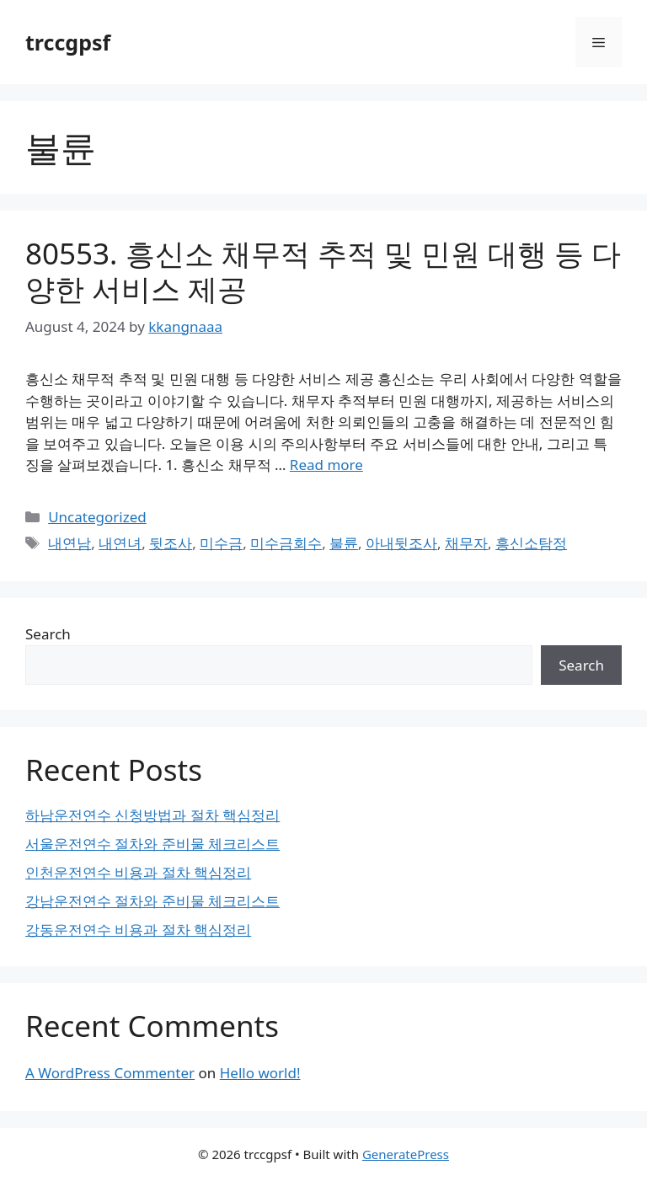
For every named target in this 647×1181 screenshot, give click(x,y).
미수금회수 (286, 543)
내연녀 (120, 543)
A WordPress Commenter (110, 1072)
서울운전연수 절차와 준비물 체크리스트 (152, 843)
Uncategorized (97, 516)
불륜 (343, 543)
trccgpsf (67, 42)
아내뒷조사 (401, 543)
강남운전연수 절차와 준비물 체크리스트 (152, 901)
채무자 (466, 543)
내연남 (69, 543)
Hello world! (260, 1072)
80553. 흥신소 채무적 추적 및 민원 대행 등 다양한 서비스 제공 (323, 270)
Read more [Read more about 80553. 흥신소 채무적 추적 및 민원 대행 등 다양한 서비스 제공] (326, 464)
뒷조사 (170, 543)
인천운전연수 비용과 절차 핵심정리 (138, 872)
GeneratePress (405, 1154)
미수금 (221, 543)
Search (48, 634)
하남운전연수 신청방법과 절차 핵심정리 (152, 815)
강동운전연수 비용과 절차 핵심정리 (138, 929)
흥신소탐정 (531, 543)
